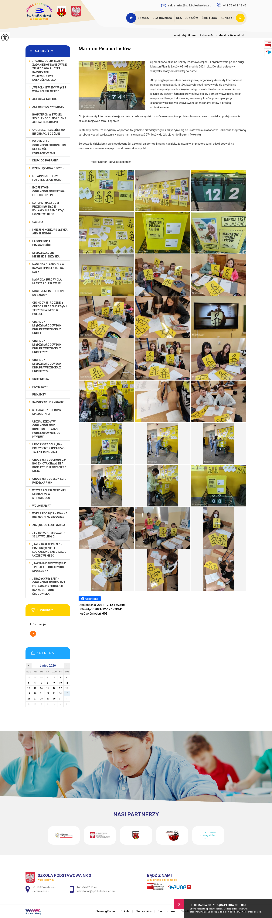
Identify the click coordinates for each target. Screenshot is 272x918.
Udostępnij (89, 598)
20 (35, 693)
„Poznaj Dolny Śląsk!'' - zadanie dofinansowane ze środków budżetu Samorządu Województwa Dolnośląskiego (49, 70)
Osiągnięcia (40, 379)
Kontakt (227, 18)
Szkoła (143, 18)
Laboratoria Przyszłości (41, 243)
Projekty (39, 394)
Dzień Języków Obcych (48, 168)
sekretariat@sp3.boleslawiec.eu (186, 5)
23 (54, 693)
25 (67, 693)
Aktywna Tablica (44, 99)
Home (192, 35)
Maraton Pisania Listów (105, 48)
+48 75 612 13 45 (231, 5)
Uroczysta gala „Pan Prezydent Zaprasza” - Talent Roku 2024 (48, 448)
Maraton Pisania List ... (230, 35)
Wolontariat (41, 505)
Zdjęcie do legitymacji (49, 524)
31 (60, 698)
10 (60, 683)
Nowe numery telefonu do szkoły (49, 293)
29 (47, 698)
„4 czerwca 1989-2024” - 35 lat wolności (48, 534)
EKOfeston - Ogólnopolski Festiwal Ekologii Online (49, 191)
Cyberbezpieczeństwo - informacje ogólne (49, 131)
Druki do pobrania (45, 160)
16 (54, 688)
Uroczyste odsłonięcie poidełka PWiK (49, 480)
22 (47, 693)
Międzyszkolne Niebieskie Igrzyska (46, 254)
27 (35, 698)
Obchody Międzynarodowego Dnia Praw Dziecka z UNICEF (46, 327)
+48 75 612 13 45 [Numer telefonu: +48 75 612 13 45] (87, 887)
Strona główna (131, 18)
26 (28, 698)
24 (60, 693)
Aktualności (205, 35)
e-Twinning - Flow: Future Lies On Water (47, 177)
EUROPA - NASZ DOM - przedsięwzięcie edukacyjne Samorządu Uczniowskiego (49, 208)
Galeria (37, 221)
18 (67, 688)
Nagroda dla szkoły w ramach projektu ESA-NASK (48, 268)
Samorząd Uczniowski (48, 402)
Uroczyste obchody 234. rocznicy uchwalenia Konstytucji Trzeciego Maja (49, 465)
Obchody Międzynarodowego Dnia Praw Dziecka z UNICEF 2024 (46, 365)
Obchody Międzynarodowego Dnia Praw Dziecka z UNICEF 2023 (46, 346)
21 (41, 693)
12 (28, 688)
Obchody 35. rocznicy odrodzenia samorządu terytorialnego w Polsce (49, 308)
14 (41, 688)
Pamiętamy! (40, 386)
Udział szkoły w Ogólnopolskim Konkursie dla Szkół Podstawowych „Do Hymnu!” (47, 429)
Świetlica (209, 18)
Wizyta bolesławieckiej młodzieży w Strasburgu (49, 494)
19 (28, 693)
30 (54, 698)
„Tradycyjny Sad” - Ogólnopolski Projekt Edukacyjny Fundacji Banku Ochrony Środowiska (48, 586)
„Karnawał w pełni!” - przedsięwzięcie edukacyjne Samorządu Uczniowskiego (49, 550)
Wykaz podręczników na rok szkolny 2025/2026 (49, 515)
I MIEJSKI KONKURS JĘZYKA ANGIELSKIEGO (49, 231)
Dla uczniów (162, 18)
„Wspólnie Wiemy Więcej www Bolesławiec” (49, 89)
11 (67, 683)
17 (60, 688)
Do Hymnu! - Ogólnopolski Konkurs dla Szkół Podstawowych (49, 147)
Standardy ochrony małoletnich (46, 412)
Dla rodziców (187, 18)
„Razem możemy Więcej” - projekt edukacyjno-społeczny (49, 567)
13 (35, 688)
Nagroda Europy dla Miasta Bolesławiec (47, 281)
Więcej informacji (33, 634)
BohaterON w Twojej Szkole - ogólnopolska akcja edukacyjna (49, 118)
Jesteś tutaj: (180, 35)
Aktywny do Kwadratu (48, 106)
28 (41, 698)
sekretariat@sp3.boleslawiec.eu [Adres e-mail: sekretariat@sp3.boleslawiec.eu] (96, 891)
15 (47, 688)
